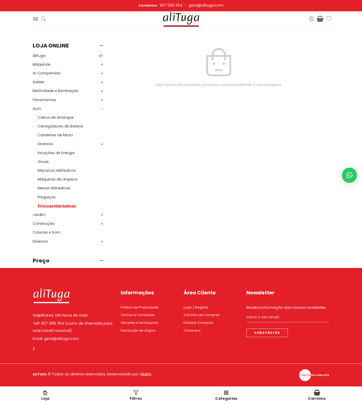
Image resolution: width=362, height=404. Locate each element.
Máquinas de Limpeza (57, 179)
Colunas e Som (46, 232)
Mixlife (146, 374)
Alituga (39, 55)
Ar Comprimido (47, 73)
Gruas (43, 161)
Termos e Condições (138, 314)
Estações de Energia (56, 152)
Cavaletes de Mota (55, 135)
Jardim (39, 214)
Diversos (45, 143)
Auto (37, 108)
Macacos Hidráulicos (57, 170)
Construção (44, 223)
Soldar (38, 81)
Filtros (136, 395)
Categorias (226, 395)
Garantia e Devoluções (139, 322)
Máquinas (42, 64)
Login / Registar (196, 307)
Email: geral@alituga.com (56, 338)
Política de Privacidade (140, 307)
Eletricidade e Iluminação (55, 90)
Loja (45, 395)
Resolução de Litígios (138, 330)
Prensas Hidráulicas (57, 205)
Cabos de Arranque (56, 117)
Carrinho (317, 395)
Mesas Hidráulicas (54, 188)
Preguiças (47, 197)
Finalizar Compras (198, 322)
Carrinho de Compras (201, 314)
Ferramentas (44, 99)
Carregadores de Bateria (60, 126)
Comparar (192, 330)
